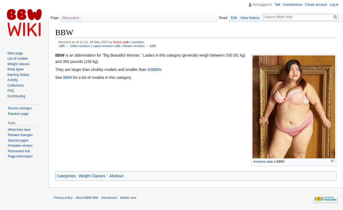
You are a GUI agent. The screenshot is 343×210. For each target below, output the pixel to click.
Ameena (259, 162)
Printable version (20, 146)
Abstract (116, 176)
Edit (234, 18)
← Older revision (78, 46)
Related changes (20, 135)
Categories (66, 176)
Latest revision (102, 46)
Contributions (292, 5)
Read (223, 18)
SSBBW (154, 69)
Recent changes (20, 108)
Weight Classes (92, 176)
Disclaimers (109, 197)
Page (54, 18)
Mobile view (128, 197)
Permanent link (19, 151)
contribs (137, 42)
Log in (334, 5)
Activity (12, 80)
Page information (20, 156)
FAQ (10, 91)
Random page (18, 114)
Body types (15, 69)
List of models (17, 58)
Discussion (70, 18)
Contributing (16, 96)
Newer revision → (136, 46)
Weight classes (18, 64)
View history (249, 18)
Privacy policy (63, 197)
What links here (19, 130)
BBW (67, 77)
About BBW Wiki (87, 197)
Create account (316, 5)
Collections (15, 85)
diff (62, 46)
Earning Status (18, 75)
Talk (277, 5)
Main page (15, 53)
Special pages (18, 140)
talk (126, 42)
